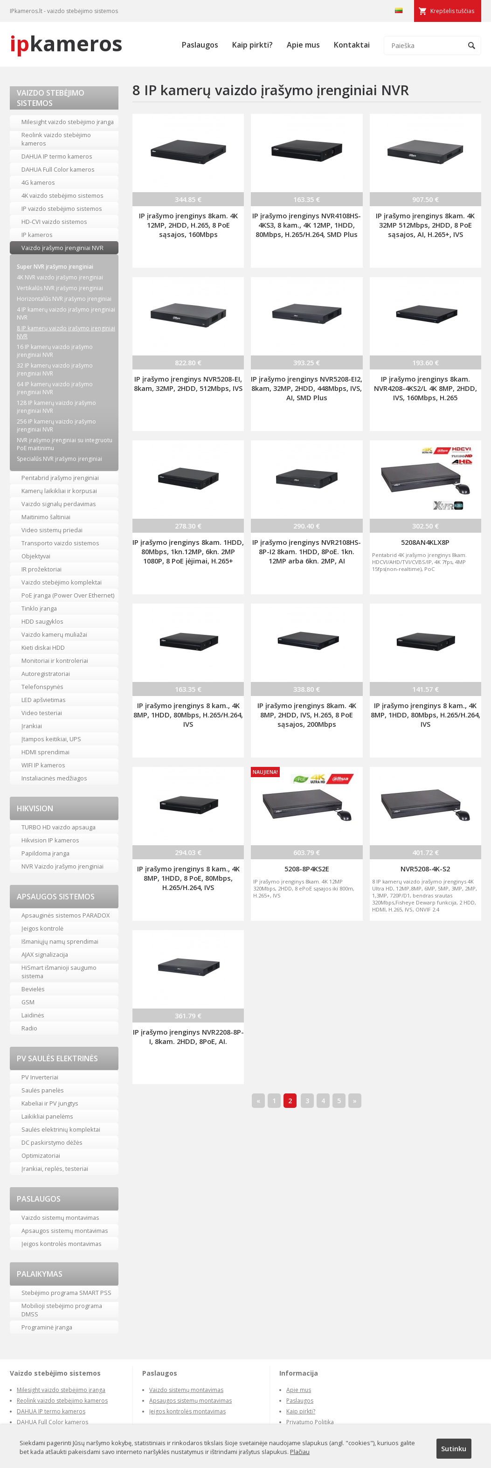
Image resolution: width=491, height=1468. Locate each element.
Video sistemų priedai (52, 530)
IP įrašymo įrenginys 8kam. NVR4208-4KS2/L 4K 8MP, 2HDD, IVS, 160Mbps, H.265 (425, 388)
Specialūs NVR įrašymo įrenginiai (59, 459)
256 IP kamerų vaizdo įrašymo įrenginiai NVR (56, 425)
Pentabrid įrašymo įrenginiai (60, 477)
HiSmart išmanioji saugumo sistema (59, 971)
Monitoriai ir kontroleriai (54, 660)
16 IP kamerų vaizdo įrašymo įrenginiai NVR (55, 351)
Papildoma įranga (45, 853)
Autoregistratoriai (45, 673)
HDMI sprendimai (45, 752)
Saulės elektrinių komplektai (60, 1129)
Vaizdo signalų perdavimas (58, 504)
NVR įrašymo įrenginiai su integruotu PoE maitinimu (64, 444)
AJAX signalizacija (44, 954)
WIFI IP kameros (43, 765)
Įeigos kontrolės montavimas (61, 1243)
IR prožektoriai (41, 569)
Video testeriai (41, 713)
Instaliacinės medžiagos (54, 778)
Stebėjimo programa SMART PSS (66, 1292)
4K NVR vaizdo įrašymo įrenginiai (60, 277)
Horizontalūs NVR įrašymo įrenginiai (64, 299)
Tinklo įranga (39, 608)
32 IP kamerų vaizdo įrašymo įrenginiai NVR (55, 369)
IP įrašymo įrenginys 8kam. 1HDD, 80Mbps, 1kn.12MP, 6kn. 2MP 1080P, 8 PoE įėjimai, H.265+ (188, 551)
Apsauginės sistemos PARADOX (65, 915)
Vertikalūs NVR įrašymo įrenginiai (60, 288)
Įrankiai (31, 726)
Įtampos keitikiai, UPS (51, 739)
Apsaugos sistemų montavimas (64, 1230)
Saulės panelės (42, 1090)
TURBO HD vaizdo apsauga (58, 827)
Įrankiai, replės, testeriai (54, 1168)
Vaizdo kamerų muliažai (54, 634)
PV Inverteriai (39, 1077)
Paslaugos (200, 45)
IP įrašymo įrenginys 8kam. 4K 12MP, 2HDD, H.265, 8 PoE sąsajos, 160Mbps (188, 225)
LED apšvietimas (43, 700)
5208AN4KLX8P (425, 542)
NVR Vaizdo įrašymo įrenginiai (62, 866)
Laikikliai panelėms (47, 1116)
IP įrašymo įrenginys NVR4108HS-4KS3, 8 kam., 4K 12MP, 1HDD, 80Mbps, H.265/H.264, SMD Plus (306, 225)
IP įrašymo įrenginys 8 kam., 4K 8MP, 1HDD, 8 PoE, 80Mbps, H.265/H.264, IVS (188, 878)
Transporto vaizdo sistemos (60, 543)
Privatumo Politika (310, 1422)
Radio (29, 1028)
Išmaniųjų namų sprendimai (59, 941)
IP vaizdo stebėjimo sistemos (61, 208)
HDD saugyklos (42, 621)
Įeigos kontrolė (42, 928)
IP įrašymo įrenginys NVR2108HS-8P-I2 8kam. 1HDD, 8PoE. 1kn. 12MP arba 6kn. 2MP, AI (306, 551)
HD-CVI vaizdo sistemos (54, 221)
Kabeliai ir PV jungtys (49, 1103)
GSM (28, 1002)
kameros (66, 43)
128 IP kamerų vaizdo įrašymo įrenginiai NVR (56, 407)
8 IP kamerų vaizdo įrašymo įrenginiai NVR (66, 332)
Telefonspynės (42, 686)
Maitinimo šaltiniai (45, 517)
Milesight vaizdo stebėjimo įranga (67, 122)
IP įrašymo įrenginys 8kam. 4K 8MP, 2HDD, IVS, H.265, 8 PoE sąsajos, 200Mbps (306, 715)
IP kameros (37, 234)
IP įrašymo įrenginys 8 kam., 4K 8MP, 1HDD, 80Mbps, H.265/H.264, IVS (188, 715)
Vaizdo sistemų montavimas (60, 1217)
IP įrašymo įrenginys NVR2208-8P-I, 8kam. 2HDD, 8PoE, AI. (188, 1036)
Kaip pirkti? (252, 45)
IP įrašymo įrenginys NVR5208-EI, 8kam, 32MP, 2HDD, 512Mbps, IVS (188, 383)
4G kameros (38, 182)
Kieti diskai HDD (43, 647)
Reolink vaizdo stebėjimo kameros (56, 139)
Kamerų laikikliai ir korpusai (59, 491)
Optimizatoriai (40, 1155)
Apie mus (303, 45)
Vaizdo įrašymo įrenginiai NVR (62, 248)
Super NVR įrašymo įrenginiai (55, 267)
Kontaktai (352, 45)
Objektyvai (35, 556)
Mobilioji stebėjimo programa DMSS (61, 1309)
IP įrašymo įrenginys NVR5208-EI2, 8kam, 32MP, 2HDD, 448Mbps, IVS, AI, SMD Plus (306, 388)
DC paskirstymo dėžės (52, 1142)
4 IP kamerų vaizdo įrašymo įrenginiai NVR (66, 313)
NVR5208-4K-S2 (425, 868)
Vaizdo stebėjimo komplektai (61, 582)
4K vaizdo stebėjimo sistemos (62, 195)
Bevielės (33, 989)
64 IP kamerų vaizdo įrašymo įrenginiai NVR (55, 388)
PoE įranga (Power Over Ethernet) (67, 595)
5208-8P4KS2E (306, 868)
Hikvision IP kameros (50, 840)
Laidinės (32, 1015)
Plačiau (300, 1451)
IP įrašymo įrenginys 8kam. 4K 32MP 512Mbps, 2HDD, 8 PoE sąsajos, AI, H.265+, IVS (425, 225)
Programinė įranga (46, 1327)
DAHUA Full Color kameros (58, 169)
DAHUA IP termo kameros (56, 156)
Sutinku (453, 1448)
